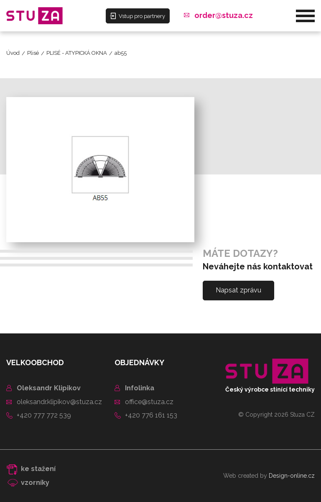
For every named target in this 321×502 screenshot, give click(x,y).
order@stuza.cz (223, 15)
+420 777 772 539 (44, 415)
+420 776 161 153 (151, 415)
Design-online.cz (292, 475)
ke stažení (38, 469)
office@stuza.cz (149, 402)
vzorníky (35, 483)
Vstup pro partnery (137, 16)
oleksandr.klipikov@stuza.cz (59, 402)
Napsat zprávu (238, 290)
